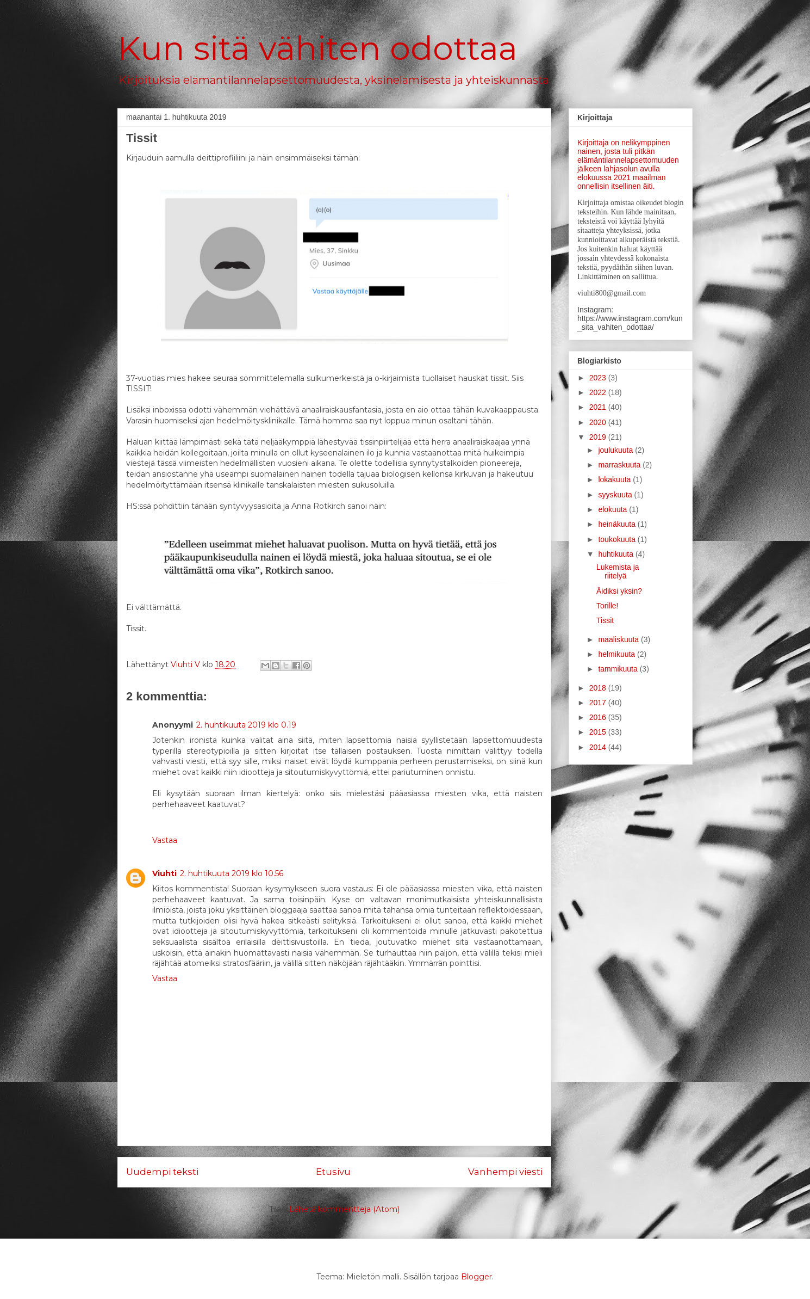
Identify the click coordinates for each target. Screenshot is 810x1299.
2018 (598, 688)
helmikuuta (617, 654)
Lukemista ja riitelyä (617, 572)
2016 (598, 717)
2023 (598, 377)
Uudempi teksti (162, 1171)
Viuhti (164, 873)
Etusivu (333, 1171)
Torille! (607, 605)
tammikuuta (618, 668)
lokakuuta (615, 479)
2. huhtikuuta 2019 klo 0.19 (246, 725)
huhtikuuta (616, 554)
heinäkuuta (617, 524)
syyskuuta (616, 494)
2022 (598, 392)
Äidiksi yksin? (619, 591)
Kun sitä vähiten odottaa (317, 48)
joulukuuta (616, 450)
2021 (598, 407)
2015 (598, 732)
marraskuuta (620, 464)
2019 (598, 437)
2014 (598, 747)
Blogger (476, 1277)
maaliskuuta (619, 639)
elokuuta (613, 509)
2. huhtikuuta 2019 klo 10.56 (231, 873)
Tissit (605, 620)
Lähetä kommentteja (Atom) (344, 1209)
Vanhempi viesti (505, 1171)
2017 (598, 702)
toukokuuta (617, 539)
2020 (598, 422)
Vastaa (164, 840)
